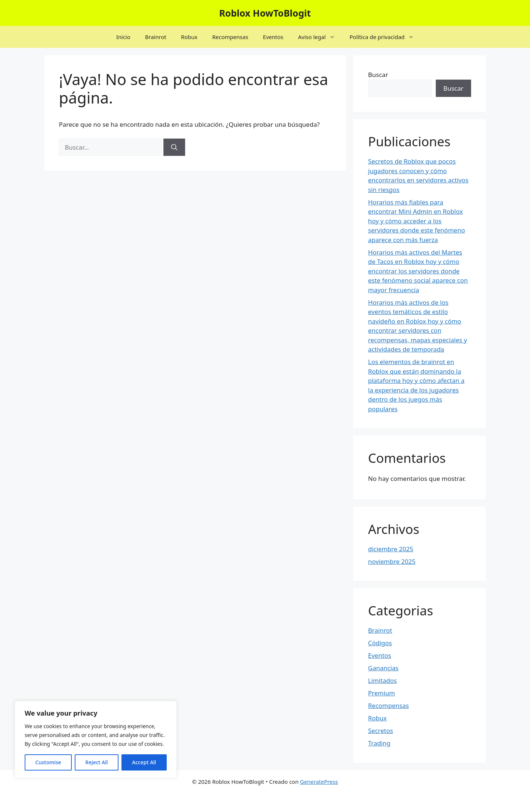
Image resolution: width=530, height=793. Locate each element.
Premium (381, 693)
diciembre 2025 (390, 549)
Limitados (382, 680)
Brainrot (155, 37)
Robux (189, 37)
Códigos (380, 643)
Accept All (144, 762)
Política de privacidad (385, 37)
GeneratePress (319, 781)
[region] (96, 739)
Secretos (380, 730)
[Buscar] (174, 147)
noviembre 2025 (392, 561)
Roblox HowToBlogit (265, 13)
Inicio (123, 37)
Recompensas (230, 37)
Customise (48, 762)
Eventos (273, 37)
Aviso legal (320, 37)
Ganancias (383, 668)
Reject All (96, 762)
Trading (379, 743)
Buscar (378, 74)
